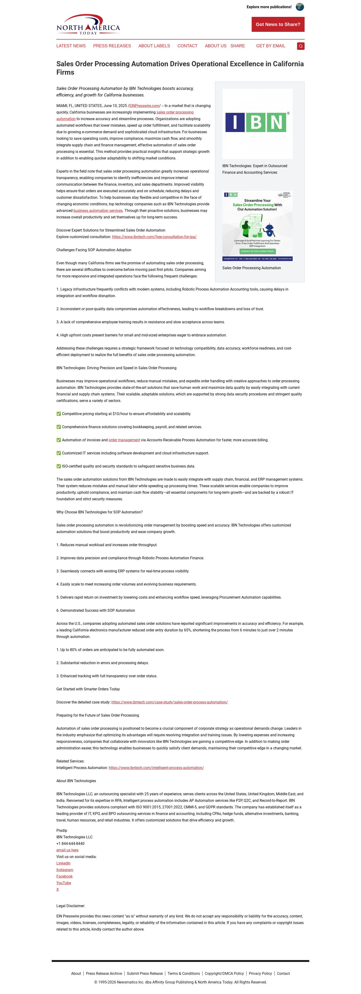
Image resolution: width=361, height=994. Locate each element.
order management (124, 440)
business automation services (98, 210)
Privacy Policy (260, 973)
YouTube (63, 883)
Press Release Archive (104, 973)
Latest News (71, 46)
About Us (216, 46)
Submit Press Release (145, 973)
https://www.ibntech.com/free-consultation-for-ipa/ (154, 237)
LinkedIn (63, 863)
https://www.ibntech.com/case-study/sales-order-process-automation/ (169, 702)
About (76, 973)
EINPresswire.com (144, 105)
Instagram (64, 870)
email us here (67, 850)
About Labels (154, 46)
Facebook (64, 876)
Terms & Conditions (184, 973)
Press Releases (112, 46)
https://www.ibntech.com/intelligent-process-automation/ (156, 768)
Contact (187, 46)
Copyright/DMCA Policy (224, 973)
